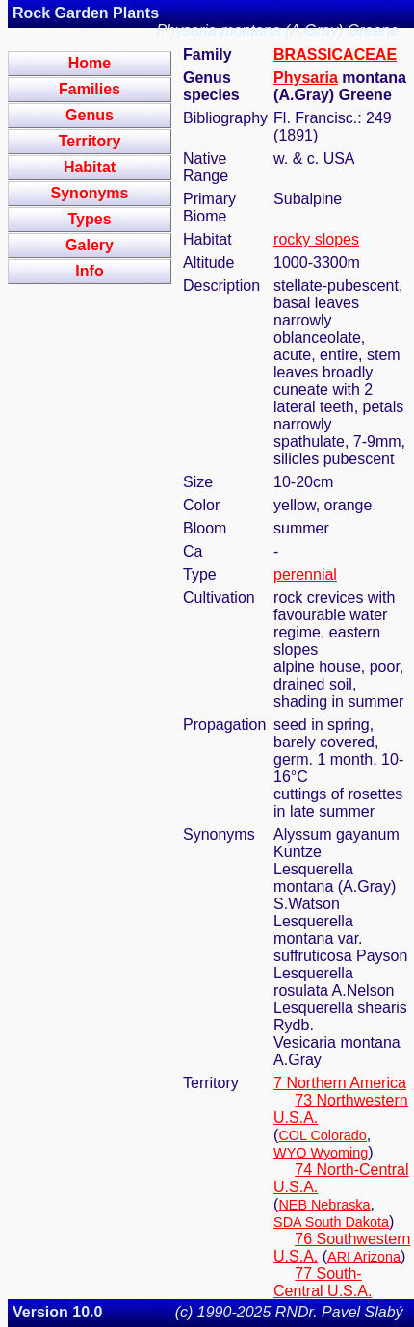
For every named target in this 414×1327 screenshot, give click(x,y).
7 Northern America (339, 1083)
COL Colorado (322, 1135)
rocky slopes (316, 239)
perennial (305, 574)
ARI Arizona (364, 1256)
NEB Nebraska (324, 1204)
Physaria (305, 77)
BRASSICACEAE (335, 54)
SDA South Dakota (331, 1222)
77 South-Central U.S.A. (322, 1282)
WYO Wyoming (320, 1152)
